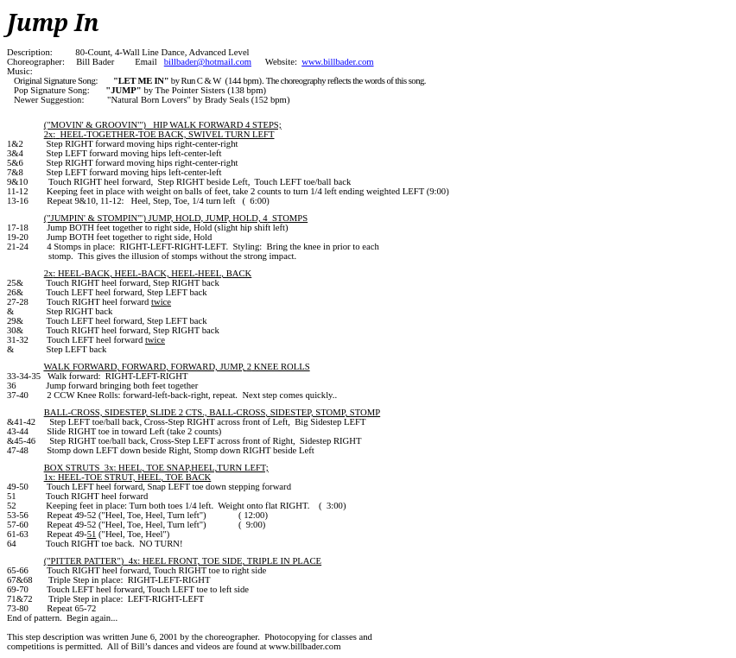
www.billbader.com (337, 61)
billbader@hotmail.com (207, 61)
